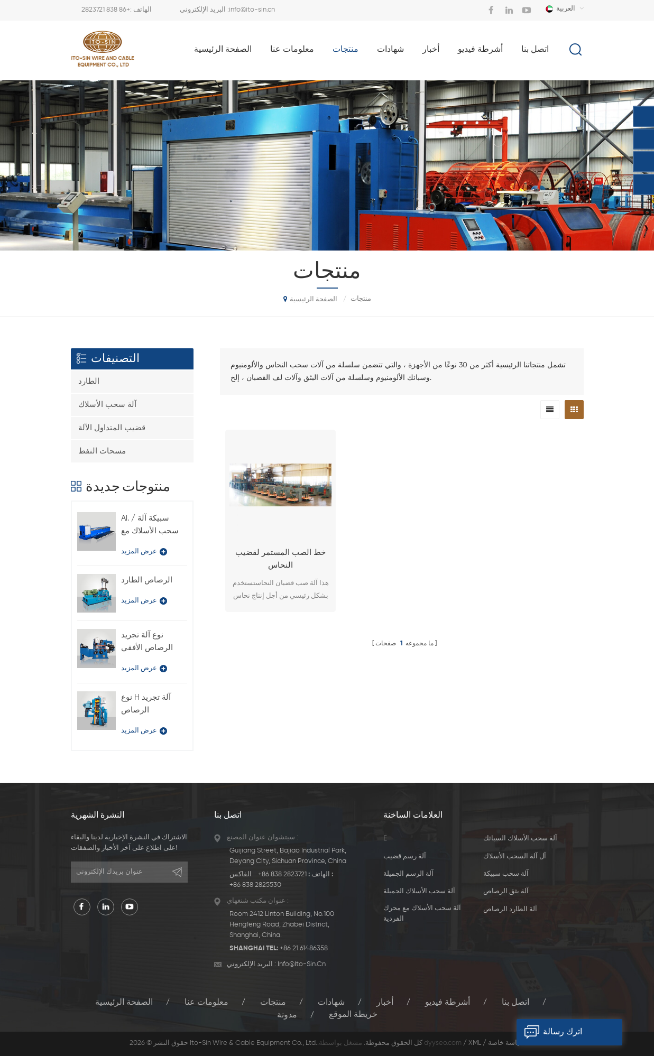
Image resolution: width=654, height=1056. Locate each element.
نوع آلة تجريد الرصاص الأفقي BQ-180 (147, 642)
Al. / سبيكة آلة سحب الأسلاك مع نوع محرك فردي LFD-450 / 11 (150, 526)
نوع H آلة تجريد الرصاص (146, 703)
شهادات (390, 49)
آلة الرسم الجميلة (408, 873)
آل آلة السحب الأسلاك (514, 856)
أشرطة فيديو (480, 49)
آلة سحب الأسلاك (107, 405)
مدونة (287, 1015)
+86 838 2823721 (105, 9)
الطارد (88, 381)
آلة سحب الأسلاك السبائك (520, 838)
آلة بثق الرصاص (506, 891)
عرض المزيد (144, 551)
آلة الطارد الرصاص (510, 909)
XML (474, 1043)
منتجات (345, 49)
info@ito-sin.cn (252, 9)
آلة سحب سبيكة (506, 873)
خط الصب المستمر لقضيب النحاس (280, 559)
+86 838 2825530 (255, 885)
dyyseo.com (443, 1043)
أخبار (430, 49)
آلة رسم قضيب (404, 856)
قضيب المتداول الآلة (111, 428)
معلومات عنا (292, 49)
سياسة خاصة (506, 1043)
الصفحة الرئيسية (223, 49)
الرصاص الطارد (146, 580)
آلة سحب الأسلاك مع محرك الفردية (422, 913)
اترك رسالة (549, 1032)
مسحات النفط (102, 451)
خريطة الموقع (353, 1015)
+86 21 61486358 (304, 948)
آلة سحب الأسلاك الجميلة (419, 891)
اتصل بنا (535, 49)
